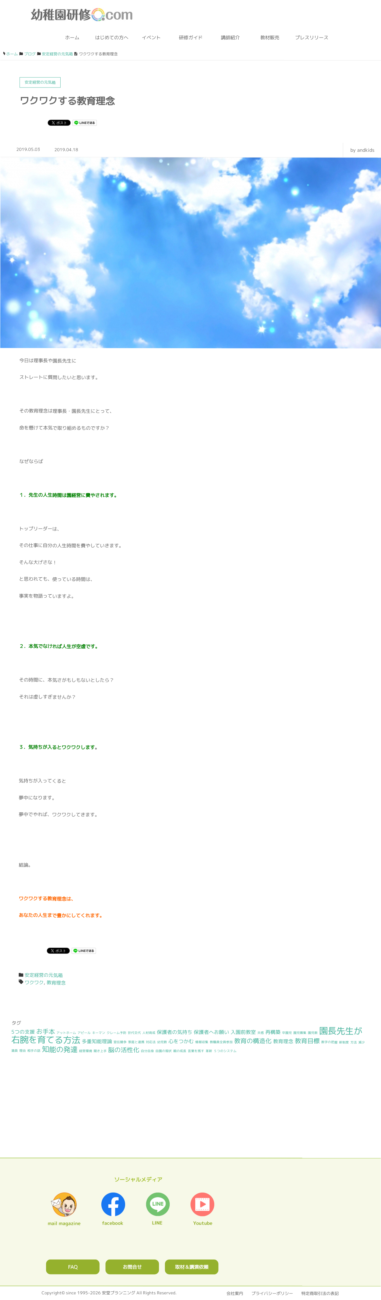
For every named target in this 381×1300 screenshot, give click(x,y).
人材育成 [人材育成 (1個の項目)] (148, 1032)
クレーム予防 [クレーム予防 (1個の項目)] (116, 1032)
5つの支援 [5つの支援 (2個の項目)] (23, 1031)
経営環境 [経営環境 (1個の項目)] (85, 1051)
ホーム (72, 37)
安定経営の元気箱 (44, 975)
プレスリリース (309, 37)
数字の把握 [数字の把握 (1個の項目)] (329, 1042)
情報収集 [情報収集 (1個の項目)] (201, 1042)
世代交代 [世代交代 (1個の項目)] (134, 1032)
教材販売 (269, 37)
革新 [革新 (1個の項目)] (209, 1051)
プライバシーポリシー (272, 1293)
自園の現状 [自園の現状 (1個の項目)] (163, 1051)
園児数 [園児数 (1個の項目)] (313, 1033)
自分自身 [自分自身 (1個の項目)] (147, 1051)
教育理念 (56, 982)
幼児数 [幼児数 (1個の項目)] (162, 1042)
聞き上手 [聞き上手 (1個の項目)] (100, 1051)
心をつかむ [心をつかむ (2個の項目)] (181, 1041)
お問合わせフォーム (244, 14)
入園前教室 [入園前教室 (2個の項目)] (243, 1032)
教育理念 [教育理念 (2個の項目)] (283, 1041)
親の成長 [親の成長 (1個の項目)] (179, 1051)
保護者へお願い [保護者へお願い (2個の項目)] (211, 1032)
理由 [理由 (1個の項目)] (22, 1051)
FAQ (73, 1266)
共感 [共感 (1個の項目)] (260, 1033)
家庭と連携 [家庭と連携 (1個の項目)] (136, 1042)
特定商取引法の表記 (320, 1293)
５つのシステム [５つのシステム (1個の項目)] (225, 1051)
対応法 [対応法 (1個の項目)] (151, 1042)
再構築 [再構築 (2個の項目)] (273, 1032)
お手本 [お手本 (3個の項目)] (45, 1031)
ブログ (272, 14)
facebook (299, 14)
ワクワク (34, 982)
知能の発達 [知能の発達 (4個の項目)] (60, 1049)
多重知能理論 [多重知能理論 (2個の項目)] (97, 1041)
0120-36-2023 (206, 14)
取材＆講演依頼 (191, 1266)
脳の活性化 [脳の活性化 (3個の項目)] (123, 1049)
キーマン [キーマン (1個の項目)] (98, 1032)
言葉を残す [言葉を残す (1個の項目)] (196, 1051)
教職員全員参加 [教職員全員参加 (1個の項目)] (221, 1042)
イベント (151, 37)
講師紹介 (230, 37)
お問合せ (132, 1266)
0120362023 (190, 1117)
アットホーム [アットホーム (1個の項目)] (66, 1032)
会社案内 (234, 1293)
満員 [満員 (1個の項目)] (14, 1051)
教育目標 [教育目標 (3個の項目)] (307, 1041)
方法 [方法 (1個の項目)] (353, 1042)
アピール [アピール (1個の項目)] (84, 1032)
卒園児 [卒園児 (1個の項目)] (287, 1033)
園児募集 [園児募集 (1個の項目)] (299, 1033)
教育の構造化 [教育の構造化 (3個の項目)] (253, 1041)
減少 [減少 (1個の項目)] (361, 1042)
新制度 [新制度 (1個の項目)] (344, 1042)
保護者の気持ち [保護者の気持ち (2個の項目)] (174, 1031)
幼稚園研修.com (83, 14)
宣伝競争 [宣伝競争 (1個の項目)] (120, 1042)
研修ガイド (191, 37)
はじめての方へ (111, 37)
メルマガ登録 (332, 14)
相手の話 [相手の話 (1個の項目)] (33, 1051)
